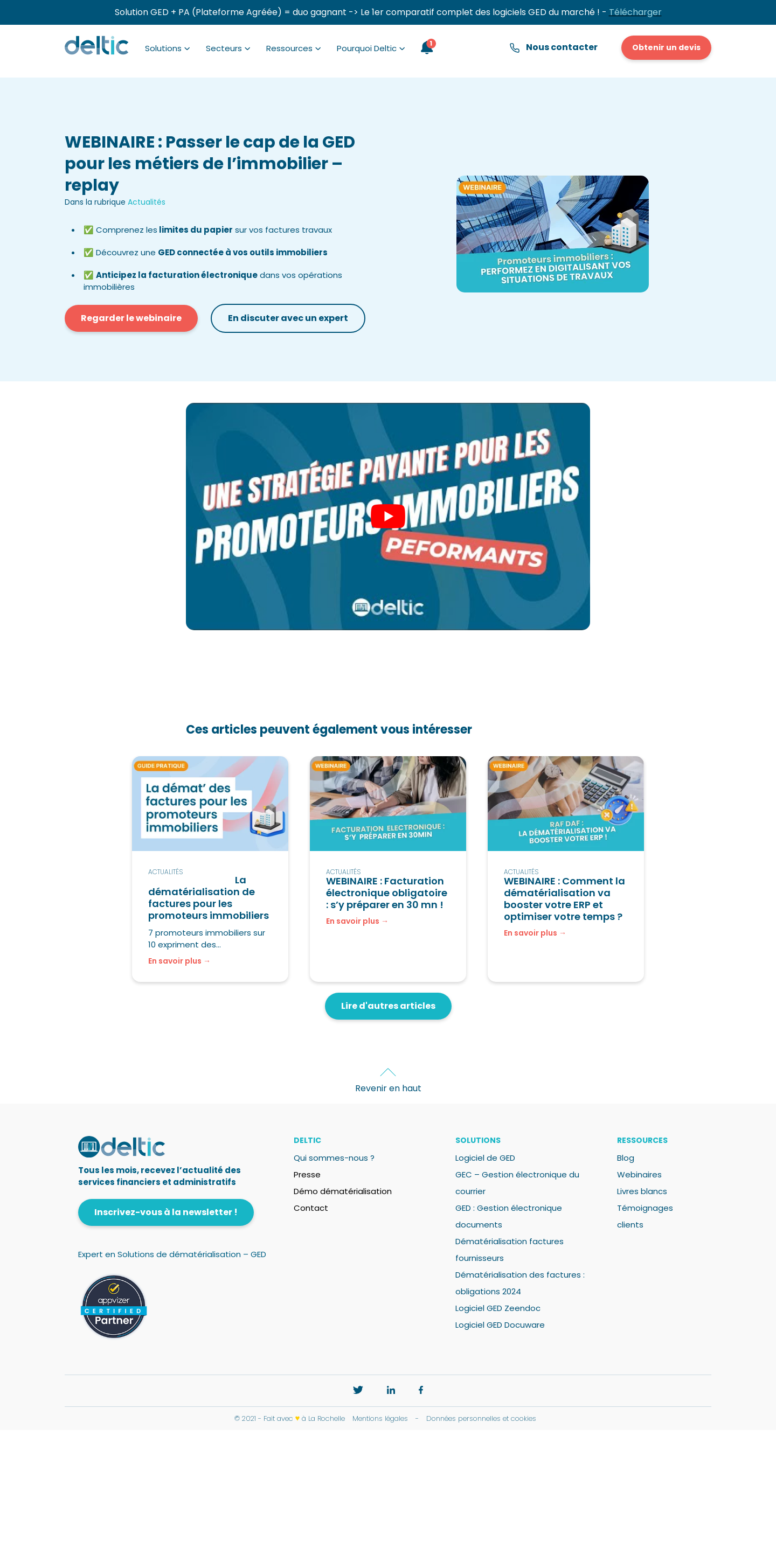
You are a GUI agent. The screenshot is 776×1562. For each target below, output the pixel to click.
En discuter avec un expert (288, 318)
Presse (307, 1174)
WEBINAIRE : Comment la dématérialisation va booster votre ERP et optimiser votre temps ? (564, 898)
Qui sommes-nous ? (334, 1157)
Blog (625, 1157)
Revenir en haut (388, 1088)
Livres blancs (642, 1191)
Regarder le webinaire (131, 318)
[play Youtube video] (388, 516)
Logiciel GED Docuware (500, 1324)
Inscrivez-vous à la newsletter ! (166, 1212)
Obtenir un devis (666, 47)
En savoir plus (175, 961)
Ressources (289, 48)
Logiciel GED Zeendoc (498, 1308)
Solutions (163, 48)
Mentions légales (380, 1418)
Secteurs (224, 48)
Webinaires (639, 1174)
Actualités (146, 202)
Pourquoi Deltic (367, 48)
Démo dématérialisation (343, 1191)
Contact (311, 1208)
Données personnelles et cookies (481, 1418)
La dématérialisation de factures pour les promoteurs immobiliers (208, 897)
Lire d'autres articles (388, 1006)
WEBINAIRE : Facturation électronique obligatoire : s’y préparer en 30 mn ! (386, 892)
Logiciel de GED (485, 1157)
